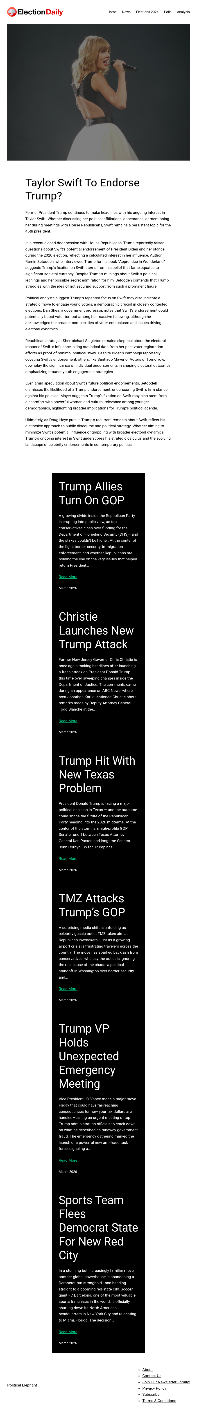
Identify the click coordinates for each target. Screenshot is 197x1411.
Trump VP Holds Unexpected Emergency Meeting (89, 1056)
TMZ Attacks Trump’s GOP (92, 905)
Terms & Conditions (159, 1400)
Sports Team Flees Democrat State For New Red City (98, 1228)
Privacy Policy (154, 1388)
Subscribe (150, 1394)
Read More (68, 577)
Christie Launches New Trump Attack (96, 630)
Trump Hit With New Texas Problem (97, 774)
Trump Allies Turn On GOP (92, 493)
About (147, 1369)
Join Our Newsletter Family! (166, 1382)
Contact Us (151, 1375)
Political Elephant (22, 1385)
